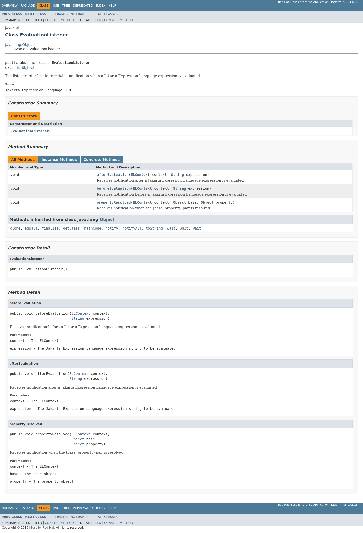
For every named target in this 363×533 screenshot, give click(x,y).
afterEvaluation (113, 175)
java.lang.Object (19, 45)
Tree (66, 5)
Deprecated (83, 5)
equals (31, 228)
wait (171, 228)
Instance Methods (59, 160)
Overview (10, 5)
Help (112, 5)
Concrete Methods (102, 160)
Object (28, 68)
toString (154, 228)
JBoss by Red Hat (41, 527)
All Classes (108, 14)
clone (15, 228)
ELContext (140, 175)
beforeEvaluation (114, 188)
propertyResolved (114, 202)
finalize (50, 228)
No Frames (79, 14)
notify (111, 228)
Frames (61, 14)
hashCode (92, 228)
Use (56, 5)
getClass (71, 228)
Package (28, 5)
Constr (51, 20)
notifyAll (132, 228)
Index (101, 5)
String (177, 175)
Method (67, 20)
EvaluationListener (30, 131)
